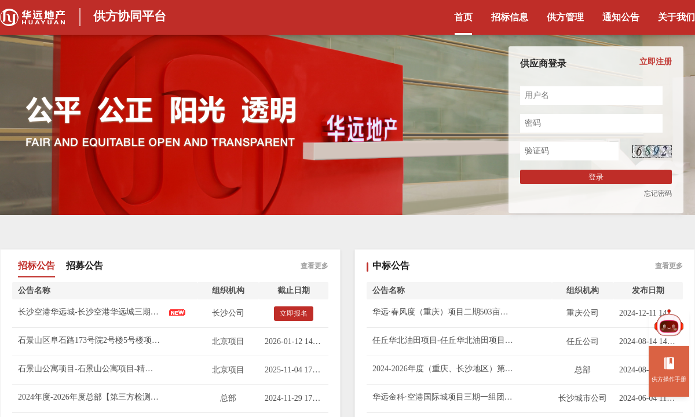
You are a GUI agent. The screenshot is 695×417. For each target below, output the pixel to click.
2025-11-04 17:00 (294, 369)
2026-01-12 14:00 (294, 341)
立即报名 (294, 313)
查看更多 (314, 266)
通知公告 (620, 17)
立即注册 (655, 62)
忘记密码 (658, 193)
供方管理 (565, 17)
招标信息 (509, 17)
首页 (463, 17)
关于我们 (676, 17)
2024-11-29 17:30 (294, 398)
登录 (595, 177)
